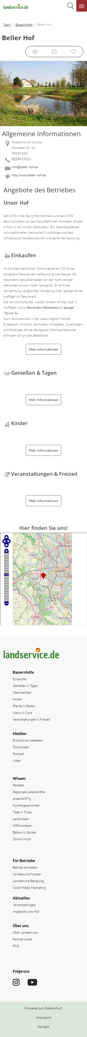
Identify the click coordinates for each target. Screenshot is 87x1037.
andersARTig (22, 799)
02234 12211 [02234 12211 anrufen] (21, 159)
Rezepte (18, 785)
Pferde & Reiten (24, 706)
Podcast (18, 754)
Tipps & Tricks (22, 812)
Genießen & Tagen (25, 686)
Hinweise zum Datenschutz (43, 1008)
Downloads (21, 747)
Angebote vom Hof (26, 911)
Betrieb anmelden (25, 867)
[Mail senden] (43, 168)
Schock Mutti (22, 839)
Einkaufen (20, 679)
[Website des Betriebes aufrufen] (43, 176)
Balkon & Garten (24, 832)
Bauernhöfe (24, 24)
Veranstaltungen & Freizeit (31, 719)
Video (17, 760)
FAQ (16, 946)
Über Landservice (25, 932)
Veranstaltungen (24, 905)
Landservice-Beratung (28, 881)
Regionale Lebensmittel (29, 792)
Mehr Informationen (43, 349)
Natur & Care (22, 713)
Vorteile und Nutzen (27, 874)
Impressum (43, 1017)
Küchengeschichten (26, 805)
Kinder (17, 699)
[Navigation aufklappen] (81, 6)
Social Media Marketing (29, 887)
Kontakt (43, 1027)
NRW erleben (22, 825)
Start (7, 24)
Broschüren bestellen (28, 740)
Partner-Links (22, 939)
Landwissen (21, 819)
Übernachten (22, 692)
